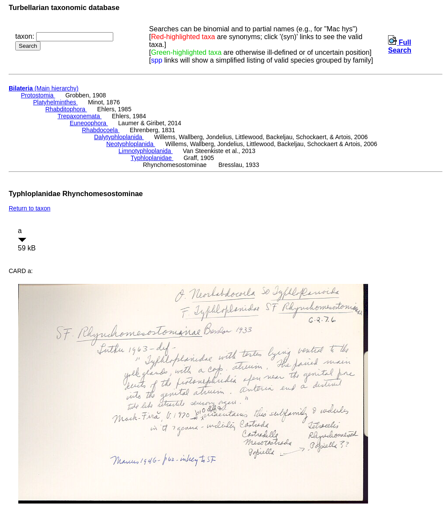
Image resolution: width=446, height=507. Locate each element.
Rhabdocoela (100, 130)
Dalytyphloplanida (119, 136)
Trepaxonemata (79, 116)
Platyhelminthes (55, 102)
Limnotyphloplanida (145, 150)
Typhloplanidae (152, 157)
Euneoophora (89, 123)
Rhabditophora (66, 109)
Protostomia (38, 95)
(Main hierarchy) (43, 88)
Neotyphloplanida (130, 143)
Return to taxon (30, 208)
